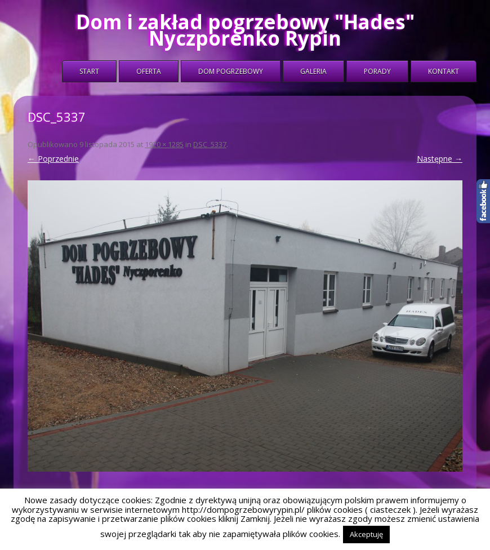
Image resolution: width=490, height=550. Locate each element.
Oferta (148, 71)
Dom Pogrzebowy (230, 71)
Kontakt (443, 71)
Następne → (439, 158)
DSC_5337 (209, 144)
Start (89, 71)
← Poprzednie (53, 158)
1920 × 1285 (164, 144)
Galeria (313, 71)
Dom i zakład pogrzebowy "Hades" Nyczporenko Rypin (245, 30)
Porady (377, 71)
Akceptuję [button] (366, 534)
